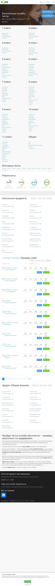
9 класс (44, 168)
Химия (30, 104)
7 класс (34, 168)
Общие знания (6, 426)
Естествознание (6, 67)
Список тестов (11, 258)
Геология (4, 414)
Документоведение (35, 409)
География (31, 67)
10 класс (49, 168)
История (4, 69)
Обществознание (6, 75)
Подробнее (47, 577)
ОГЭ (30, 142)
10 (25, 379)
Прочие (30, 147)
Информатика (32, 91)
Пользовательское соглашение (16, 500)
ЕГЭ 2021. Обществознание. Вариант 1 (9, 368)
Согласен (27, 581)
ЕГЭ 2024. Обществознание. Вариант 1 (9, 302)
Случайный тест (48, 16)
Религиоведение (7, 403)
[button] (42, 2)
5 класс (24, 168)
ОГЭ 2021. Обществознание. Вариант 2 (9, 346)
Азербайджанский (35, 414)
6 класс (29, 168)
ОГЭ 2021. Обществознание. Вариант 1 (9, 335)
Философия (5, 409)
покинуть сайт (28, 584)
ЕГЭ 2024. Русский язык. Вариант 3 (11, 290)
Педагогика (33, 391)
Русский (4, 38)
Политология (6, 397)
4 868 (14, 19)
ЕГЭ (53, 2)
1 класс (4, 168)
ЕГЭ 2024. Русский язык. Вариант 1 (11, 269)
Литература (5, 33)
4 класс (19, 168)
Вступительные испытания (35, 145)
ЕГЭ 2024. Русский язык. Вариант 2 (11, 279)
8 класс (39, 168)
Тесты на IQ (32, 148)
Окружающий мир (6, 36)
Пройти (39, 272)
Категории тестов (48, 12)
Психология (33, 397)
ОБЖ (3, 74)
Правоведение (6, 153)
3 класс (14, 168)
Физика (4, 101)
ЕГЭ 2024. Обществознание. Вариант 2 (9, 313)
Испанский (5, 420)
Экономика (5, 161)
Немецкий (33, 420)
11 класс (4, 170)
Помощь (27, 500)
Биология (4, 66)
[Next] (30, 379)
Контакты (32, 500)
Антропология (6, 391)
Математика (5, 35)
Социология (33, 403)
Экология (4, 159)
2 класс (9, 168)
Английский (31, 48)
